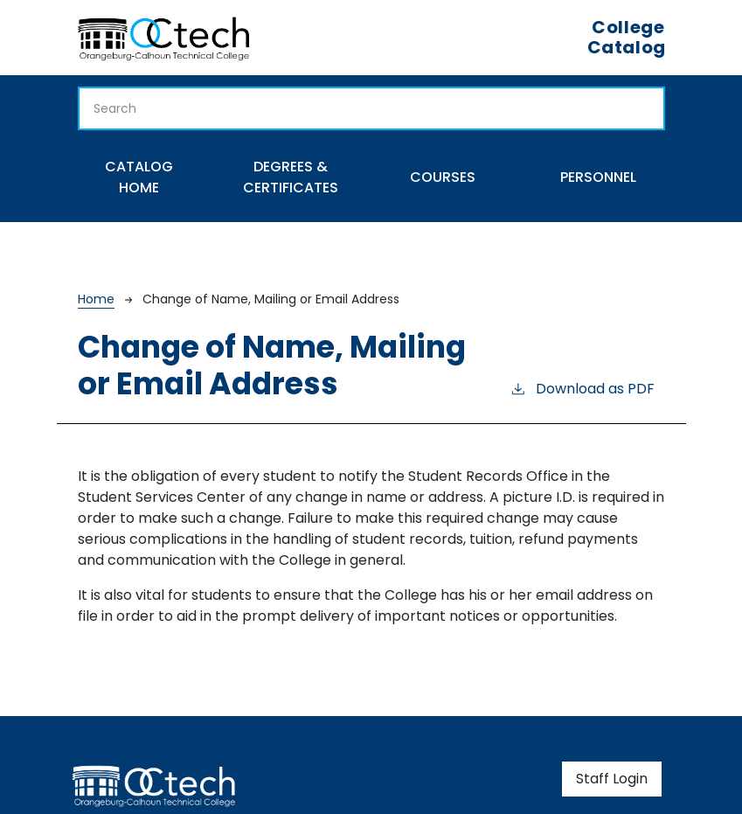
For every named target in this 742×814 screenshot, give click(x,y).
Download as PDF (582, 389)
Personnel (598, 177)
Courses (442, 177)
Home (96, 299)
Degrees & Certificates (290, 177)
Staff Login (612, 779)
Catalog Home (139, 177)
